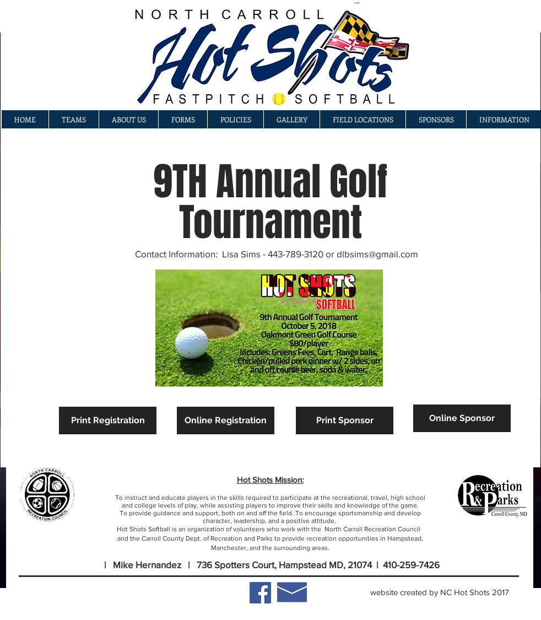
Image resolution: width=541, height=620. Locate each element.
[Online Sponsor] (462, 418)
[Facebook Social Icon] (260, 592)
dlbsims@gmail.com (377, 254)
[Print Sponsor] (344, 420)
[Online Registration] (225, 420)
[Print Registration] (107, 420)
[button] (291, 119)
